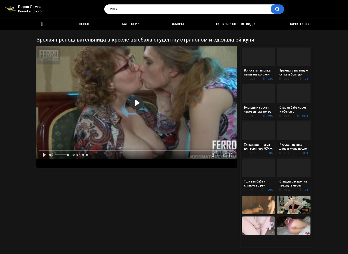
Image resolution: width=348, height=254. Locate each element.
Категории (131, 24)
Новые (84, 24)
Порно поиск (300, 24)
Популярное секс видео (236, 24)
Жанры (178, 24)
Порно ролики (41, 24)
